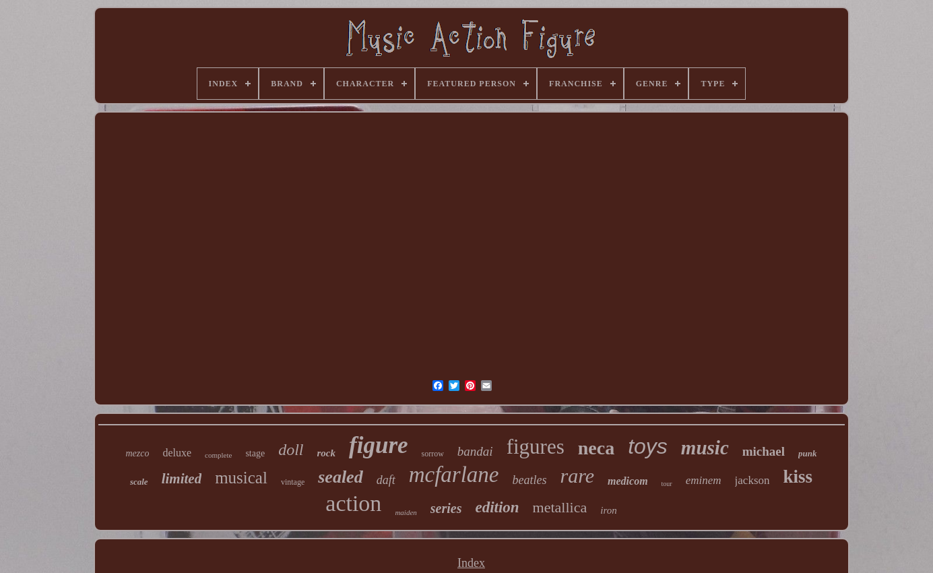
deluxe (176, 452)
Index (471, 563)
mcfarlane (454, 474)
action (353, 503)
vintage (292, 482)
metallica (560, 507)
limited (182, 479)
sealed (340, 477)
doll (290, 449)
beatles (529, 480)
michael (763, 451)
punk (807, 453)
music (705, 447)
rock (326, 453)
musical (241, 478)
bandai (475, 451)
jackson (752, 480)
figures (536, 446)
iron (608, 510)
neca (596, 448)
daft (386, 480)
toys (648, 446)
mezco (137, 453)
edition (497, 507)
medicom (628, 481)
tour (667, 483)
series (446, 508)
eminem (703, 480)
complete (218, 455)
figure (378, 445)
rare (577, 475)
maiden (405, 512)
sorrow (433, 453)
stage (255, 453)
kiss (798, 476)
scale (139, 482)
